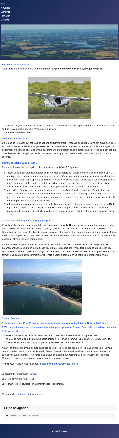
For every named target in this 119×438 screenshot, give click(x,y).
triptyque (33, 374)
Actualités (5, 8)
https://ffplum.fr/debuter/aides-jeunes (59, 363)
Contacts (5, 20)
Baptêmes (5, 12)
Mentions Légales (59, 431)
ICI (32, 379)
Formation (5, 16)
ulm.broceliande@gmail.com (30, 394)
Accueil (4, 4)
